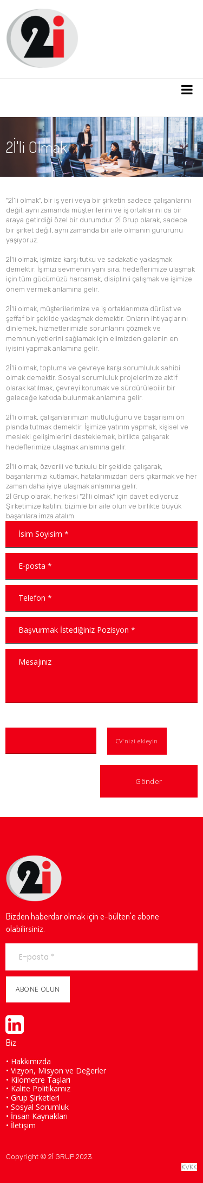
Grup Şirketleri (35, 1097)
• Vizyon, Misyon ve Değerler (56, 1070)
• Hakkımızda (28, 1061)
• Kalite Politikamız (38, 1088)
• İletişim (21, 1125)
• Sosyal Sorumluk (37, 1107)
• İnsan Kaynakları (37, 1116)
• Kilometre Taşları (38, 1080)
